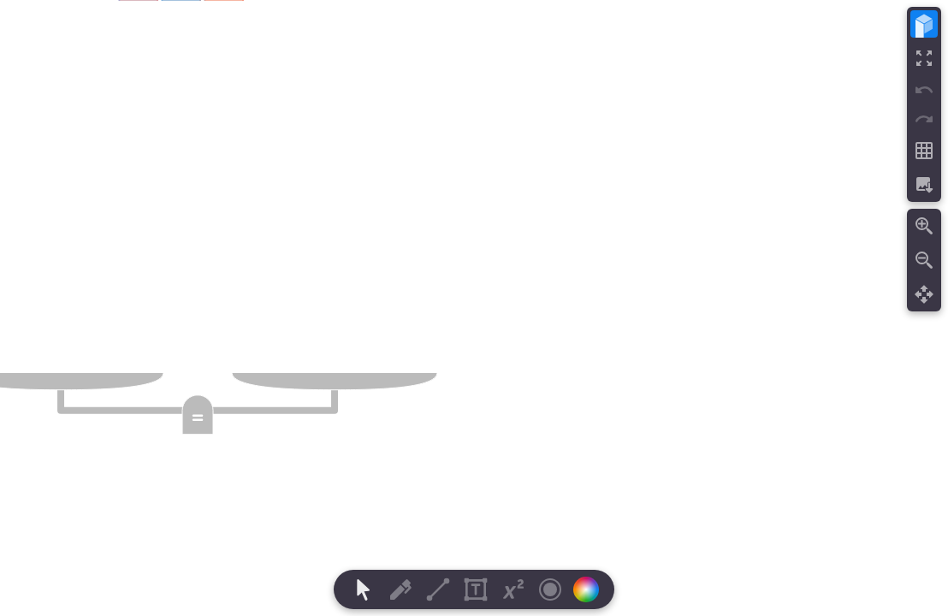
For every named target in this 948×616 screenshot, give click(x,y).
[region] (474, 308)
